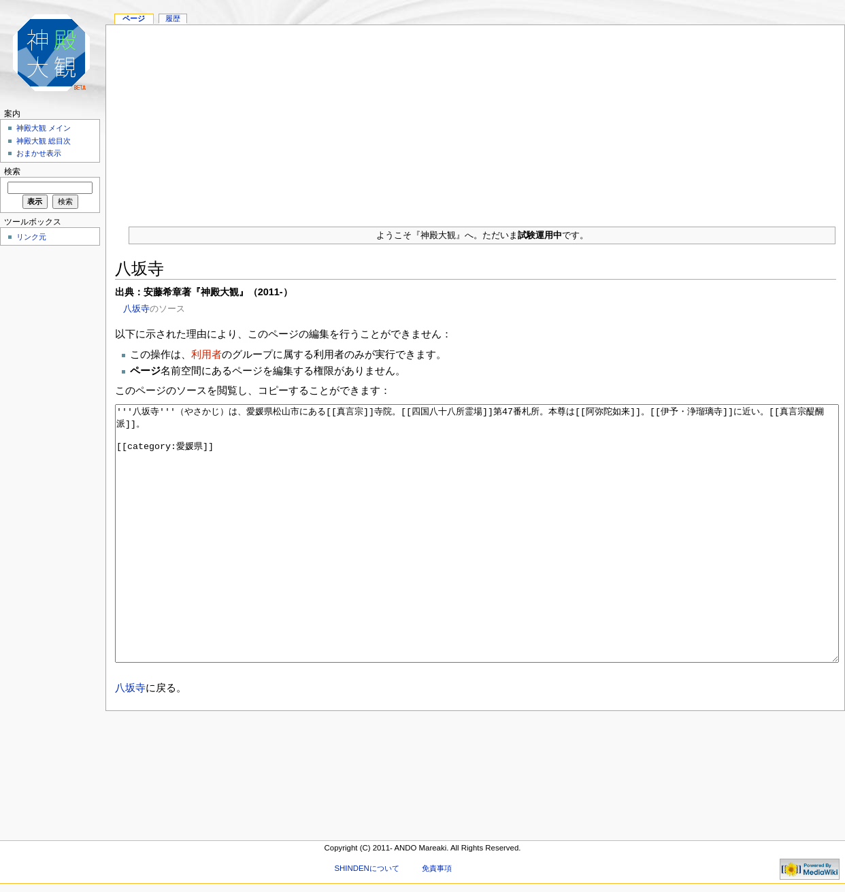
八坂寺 (136, 308)
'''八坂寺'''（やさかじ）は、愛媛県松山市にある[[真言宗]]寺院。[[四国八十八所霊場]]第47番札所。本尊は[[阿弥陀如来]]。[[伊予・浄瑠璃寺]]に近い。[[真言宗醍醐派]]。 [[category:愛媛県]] (477, 559)
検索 (12, 171)
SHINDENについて (366, 868)
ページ (133, 18)
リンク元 (31, 237)
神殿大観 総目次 (43, 141)
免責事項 (437, 868)
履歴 (172, 18)
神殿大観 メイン (43, 128)
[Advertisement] (475, 120)
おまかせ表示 (38, 153)
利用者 (206, 354)
